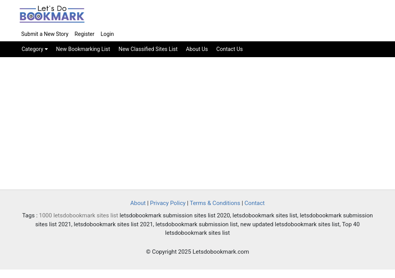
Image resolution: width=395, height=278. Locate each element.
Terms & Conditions (215, 203)
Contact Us (229, 49)
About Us (197, 49)
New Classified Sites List (147, 49)
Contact (255, 203)
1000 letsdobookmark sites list (78, 215)
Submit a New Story (44, 34)
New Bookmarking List (83, 49)
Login (107, 34)
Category (35, 49)
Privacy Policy (168, 203)
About (138, 203)
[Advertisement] (197, 124)
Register (84, 34)
